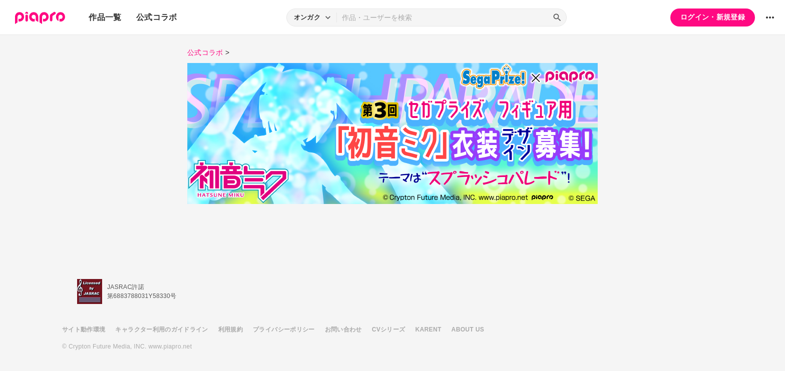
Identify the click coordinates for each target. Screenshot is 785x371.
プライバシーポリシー (284, 329)
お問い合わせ (343, 329)
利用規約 (230, 329)
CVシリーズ (389, 329)
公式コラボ (156, 17)
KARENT (429, 329)
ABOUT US (468, 329)
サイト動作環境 (83, 329)
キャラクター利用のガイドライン (161, 329)
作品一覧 (105, 17)
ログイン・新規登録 (712, 17)
